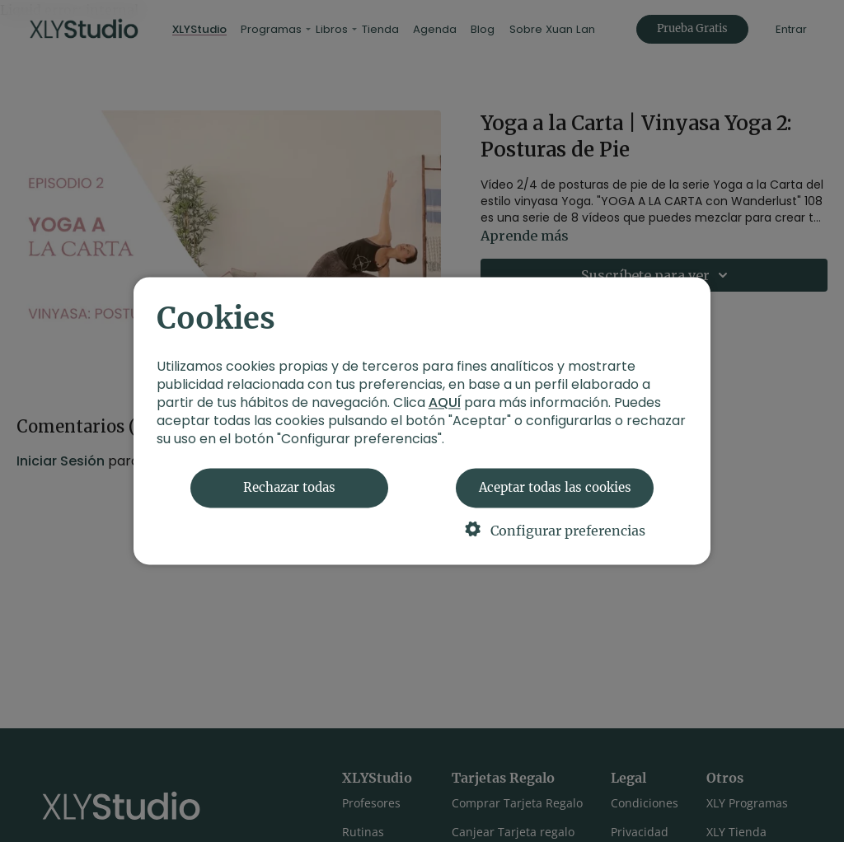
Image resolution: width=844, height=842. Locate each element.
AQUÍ (445, 403)
